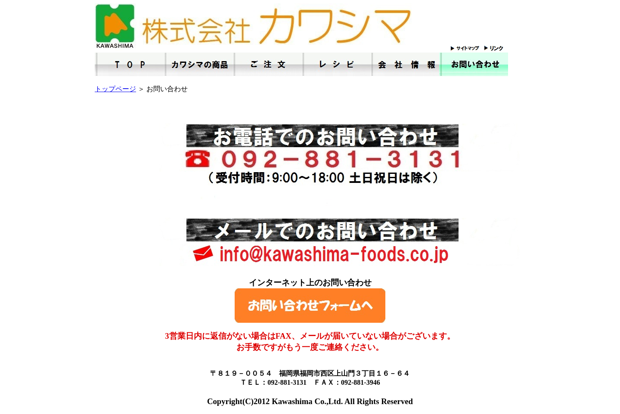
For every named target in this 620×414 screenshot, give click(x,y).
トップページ (115, 89)
